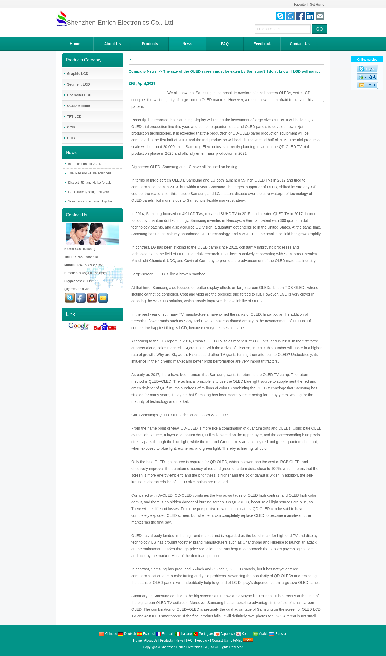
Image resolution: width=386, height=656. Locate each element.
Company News (143, 71)
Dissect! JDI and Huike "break (89, 183)
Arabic (260, 634)
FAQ (225, 44)
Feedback (262, 44)
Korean (244, 634)
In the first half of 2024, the (86, 164)
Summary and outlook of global (90, 201)
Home (75, 44)
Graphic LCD (75, 74)
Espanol (146, 634)
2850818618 (80, 289)
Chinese (108, 634)
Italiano (183, 634)
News (187, 44)
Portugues (203, 634)
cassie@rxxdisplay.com (92, 273)
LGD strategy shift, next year (88, 192)
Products (150, 44)
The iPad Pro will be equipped (89, 173)
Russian (278, 634)
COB (69, 127)
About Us (112, 44)
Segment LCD (76, 84)
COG (69, 138)
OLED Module (76, 106)
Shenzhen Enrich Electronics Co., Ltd (187, 647)
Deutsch (127, 634)
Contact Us (300, 44)
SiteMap (236, 640)
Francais (165, 634)
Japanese (224, 634)
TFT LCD (72, 117)
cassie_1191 (85, 281)
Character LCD (77, 95)
